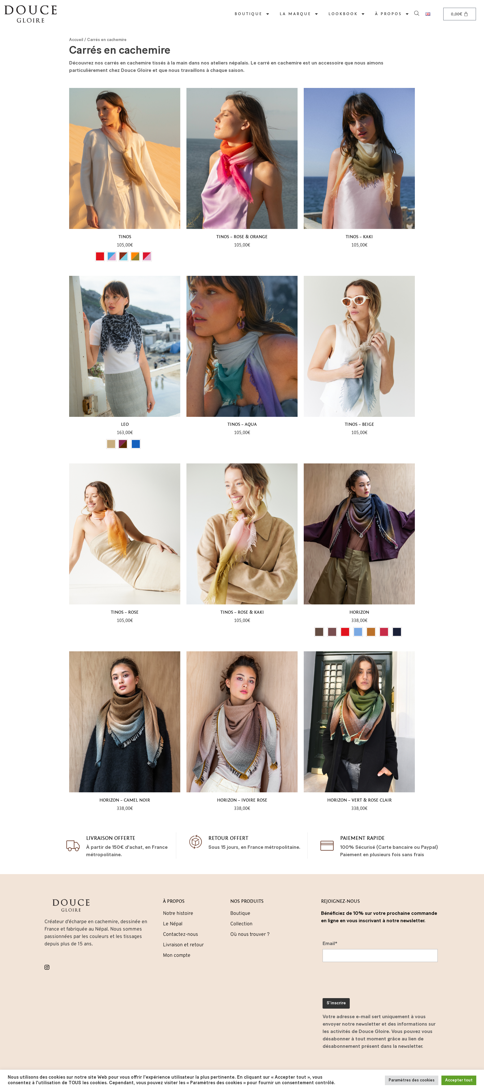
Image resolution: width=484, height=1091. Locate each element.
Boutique (252, 14)
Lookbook (346, 14)
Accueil (76, 40)
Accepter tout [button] (459, 1080)
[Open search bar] (417, 13)
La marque (299, 14)
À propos (392, 14)
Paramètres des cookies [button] (412, 1080)
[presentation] (369, 981)
